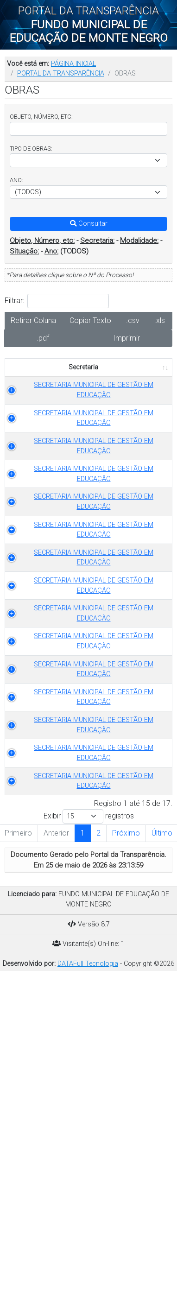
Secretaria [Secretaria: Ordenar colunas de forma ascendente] (38, 377)
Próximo (126, 1143)
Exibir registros (89, 1127)
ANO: (16, 180)
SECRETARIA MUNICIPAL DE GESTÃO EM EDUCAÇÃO (49, 410)
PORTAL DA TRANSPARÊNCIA (60, 73)
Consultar (88, 224)
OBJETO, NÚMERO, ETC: (41, 116)
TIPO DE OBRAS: (31, 148)
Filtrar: (57, 301)
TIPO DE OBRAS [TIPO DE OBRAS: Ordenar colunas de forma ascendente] (106, 372)
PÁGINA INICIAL (73, 64)
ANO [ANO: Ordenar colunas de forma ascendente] (151, 377)
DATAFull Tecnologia (87, 1274)
